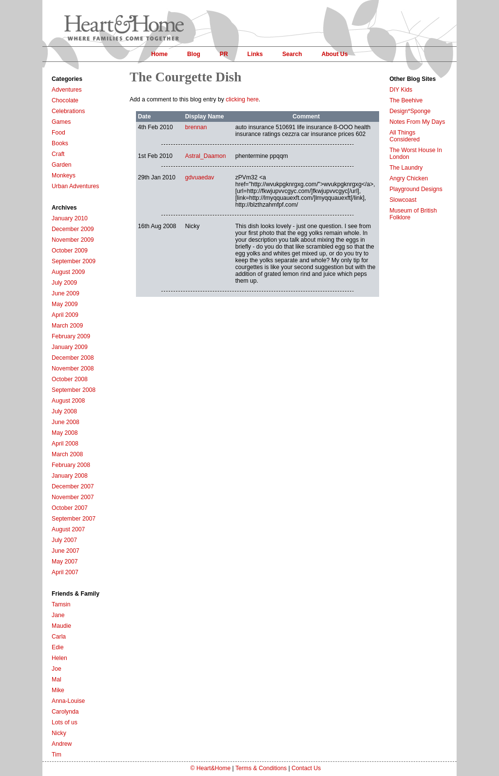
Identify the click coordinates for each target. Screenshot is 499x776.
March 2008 (67, 454)
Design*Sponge (409, 111)
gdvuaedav (199, 177)
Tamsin (61, 604)
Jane (58, 615)
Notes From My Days (417, 121)
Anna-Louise (68, 701)
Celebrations (68, 111)
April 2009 (65, 314)
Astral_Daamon (205, 156)
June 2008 (65, 422)
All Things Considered (404, 136)
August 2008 (68, 400)
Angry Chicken (408, 178)
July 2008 (64, 411)
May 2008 (64, 432)
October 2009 (70, 250)
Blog (193, 54)
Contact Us (306, 768)
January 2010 (70, 218)
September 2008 (74, 390)
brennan (196, 127)
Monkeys (64, 175)
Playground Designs (415, 189)
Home (159, 54)
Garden (62, 164)
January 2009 (70, 347)
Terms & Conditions (261, 768)
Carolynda (65, 711)
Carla (59, 636)
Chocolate (65, 100)
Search (292, 54)
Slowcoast (402, 199)
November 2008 (73, 368)
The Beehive (405, 100)
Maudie (61, 625)
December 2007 (73, 486)
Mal (56, 679)
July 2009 (64, 282)
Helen (59, 658)
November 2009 (73, 239)
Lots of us (64, 722)
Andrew (62, 743)
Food (58, 132)
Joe (56, 668)
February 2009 (71, 336)
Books (60, 143)
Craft (58, 154)
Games (61, 121)
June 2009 (65, 293)
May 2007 (64, 561)
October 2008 (70, 379)
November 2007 (73, 497)
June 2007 (65, 550)
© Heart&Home (211, 768)
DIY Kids (400, 89)
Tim (56, 754)
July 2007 (64, 540)
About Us (335, 54)
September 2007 (74, 518)
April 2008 (65, 443)
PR (224, 54)
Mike (58, 690)
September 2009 (74, 261)
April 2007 (65, 572)
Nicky (59, 733)
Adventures (67, 89)
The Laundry (405, 167)
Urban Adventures (75, 186)
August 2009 (68, 272)
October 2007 (70, 507)
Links (255, 54)
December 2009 (73, 229)
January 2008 (70, 475)
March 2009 (67, 325)
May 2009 (64, 304)
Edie (57, 647)
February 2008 (71, 465)
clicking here (242, 99)
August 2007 (68, 529)
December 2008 (73, 357)
